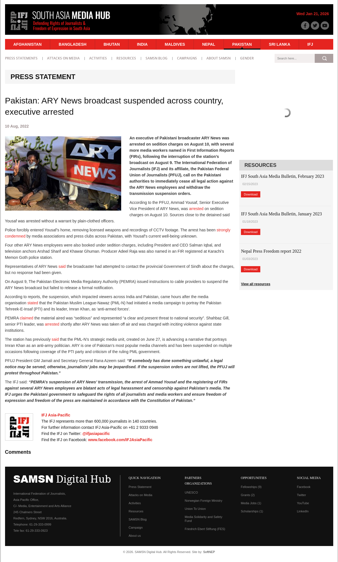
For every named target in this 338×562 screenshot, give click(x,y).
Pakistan (242, 44)
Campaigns (187, 58)
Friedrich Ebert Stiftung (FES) (205, 529)
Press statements (21, 58)
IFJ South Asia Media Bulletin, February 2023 (282, 176)
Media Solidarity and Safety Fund (203, 518)
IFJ (310, 44)
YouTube (303, 503)
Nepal (208, 44)
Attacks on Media (63, 58)
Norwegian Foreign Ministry (203, 500)
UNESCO (191, 492)
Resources (126, 58)
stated (32, 303)
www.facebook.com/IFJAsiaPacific (120, 439)
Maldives (175, 44)
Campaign (136, 527)
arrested (196, 208)
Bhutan (112, 44)
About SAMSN (218, 58)
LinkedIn (303, 511)
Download (250, 194)
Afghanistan (27, 44)
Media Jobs (251, 503)
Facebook (304, 487)
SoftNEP (209, 552)
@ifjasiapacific (96, 433)
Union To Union (195, 508)
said (62, 266)
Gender (247, 58)
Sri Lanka (279, 44)
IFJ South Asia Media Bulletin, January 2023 (281, 213)
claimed (26, 318)
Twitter (301, 495)
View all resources (255, 284)
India (142, 44)
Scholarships (252, 511)
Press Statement (140, 487)
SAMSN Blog (156, 58)
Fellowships (251, 487)
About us (135, 535)
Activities (98, 58)
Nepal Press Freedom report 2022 (271, 251)
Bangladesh (72, 44)
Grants (248, 495)
